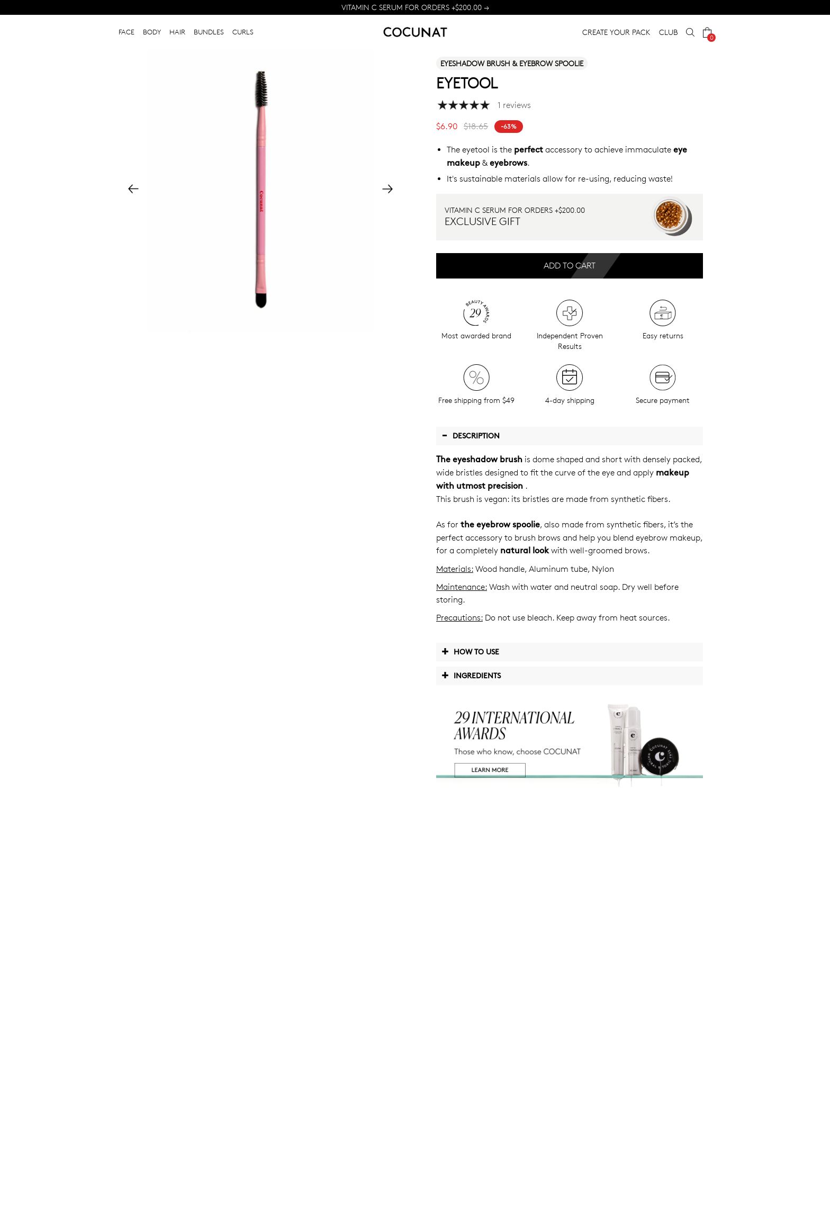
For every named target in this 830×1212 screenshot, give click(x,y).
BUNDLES (209, 32)
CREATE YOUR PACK (616, 32)
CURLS (243, 32)
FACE (126, 32)
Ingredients (471, 675)
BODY (152, 32)
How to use (470, 651)
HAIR (177, 32)
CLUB (668, 32)
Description (470, 435)
